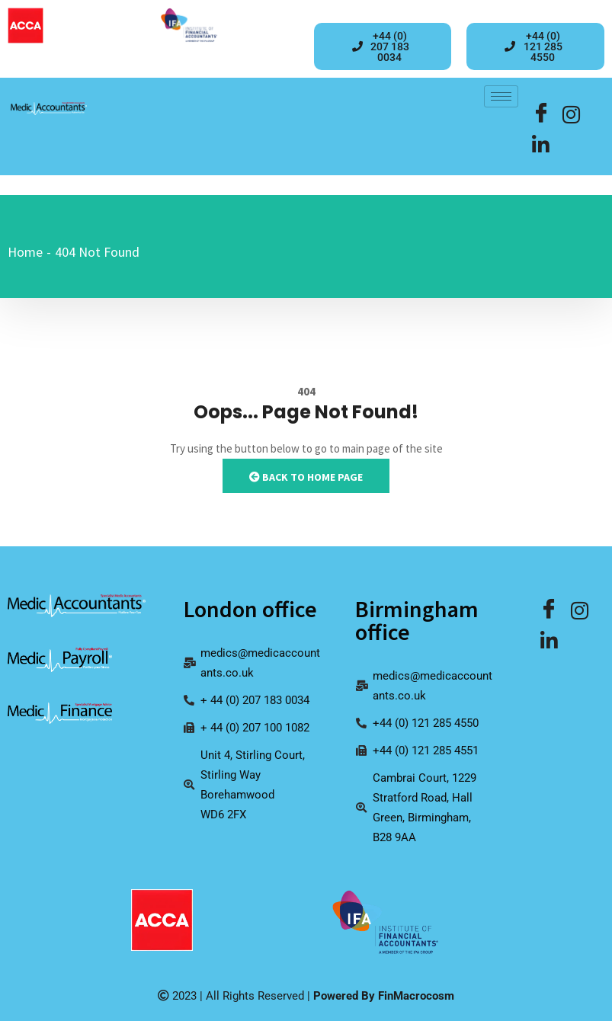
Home (25, 252)
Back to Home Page (306, 477)
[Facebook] (541, 114)
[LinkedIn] (571, 114)
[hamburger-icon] (501, 96)
